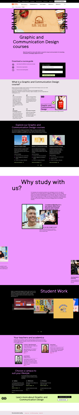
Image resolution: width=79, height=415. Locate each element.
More (25, 351)
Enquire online (62, 407)
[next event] (41, 165)
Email (43, 69)
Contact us (45, 1)
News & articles (39, 1)
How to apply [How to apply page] (42, 4)
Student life (41, 413)
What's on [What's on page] (50, 4)
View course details (18, 162)
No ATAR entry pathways (34, 413)
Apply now (51, 1)
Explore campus (15, 386)
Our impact (32, 1)
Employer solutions (25, 1)
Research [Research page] (58, 4)
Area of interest (46, 65)
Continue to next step (48, 75)
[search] (64, 4)
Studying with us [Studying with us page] (33, 4)
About (19, 1)
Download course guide (64, 404)
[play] (54, 103)
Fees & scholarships (59, 1)
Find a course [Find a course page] (24, 4)
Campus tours (27, 413)
